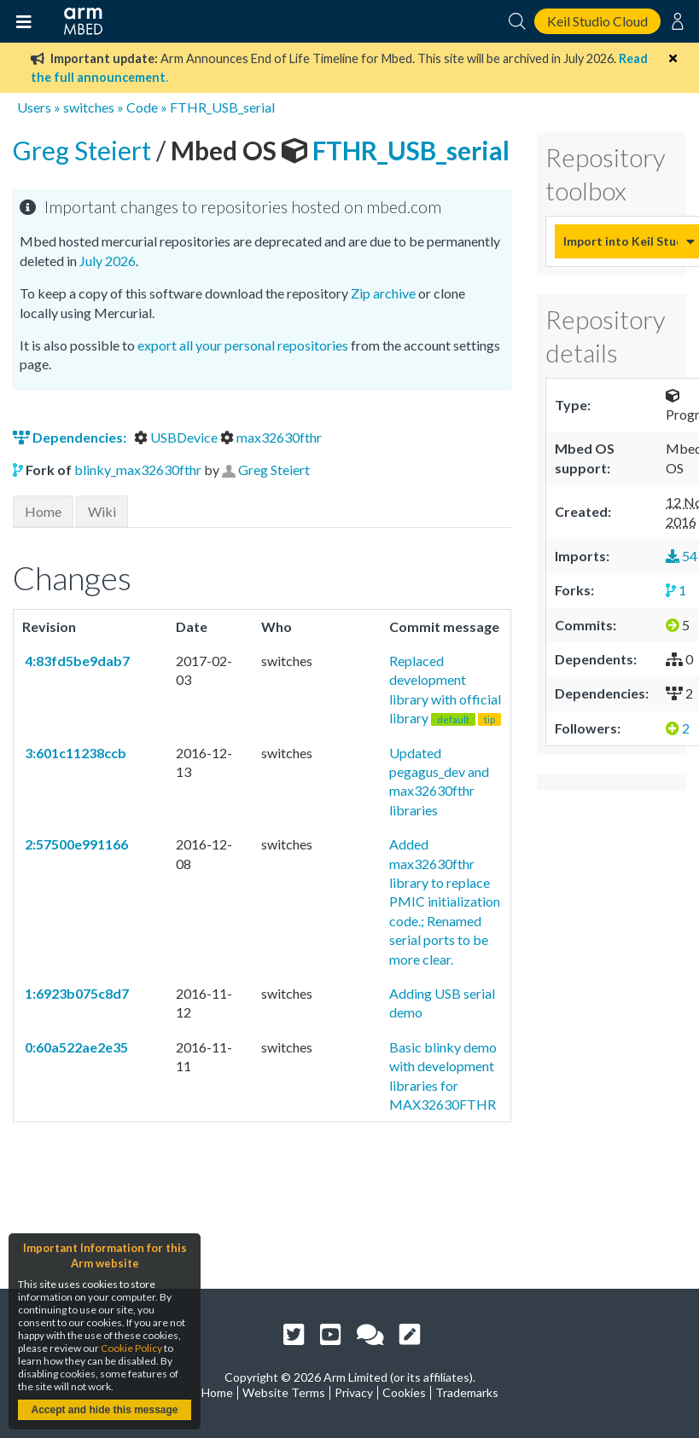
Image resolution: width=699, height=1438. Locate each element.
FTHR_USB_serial (222, 107)
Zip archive (383, 293)
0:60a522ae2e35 (75, 1047)
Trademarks (466, 1392)
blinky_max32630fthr (137, 469)
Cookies (404, 1392)
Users (34, 107)
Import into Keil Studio (620, 241)
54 (681, 556)
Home (43, 511)
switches (88, 107)
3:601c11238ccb (74, 753)
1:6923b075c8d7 (75, 993)
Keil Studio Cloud (597, 21)
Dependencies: (71, 437)
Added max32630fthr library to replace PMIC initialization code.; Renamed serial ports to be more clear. (444, 901)
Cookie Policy (131, 1348)
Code (142, 107)
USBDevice (177, 437)
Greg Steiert (84, 150)
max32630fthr (271, 437)
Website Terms (283, 1392)
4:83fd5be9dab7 (76, 660)
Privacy (354, 1392)
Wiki (102, 511)
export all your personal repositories (242, 345)
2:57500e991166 (75, 844)
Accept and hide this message (104, 1410)
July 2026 (107, 260)
